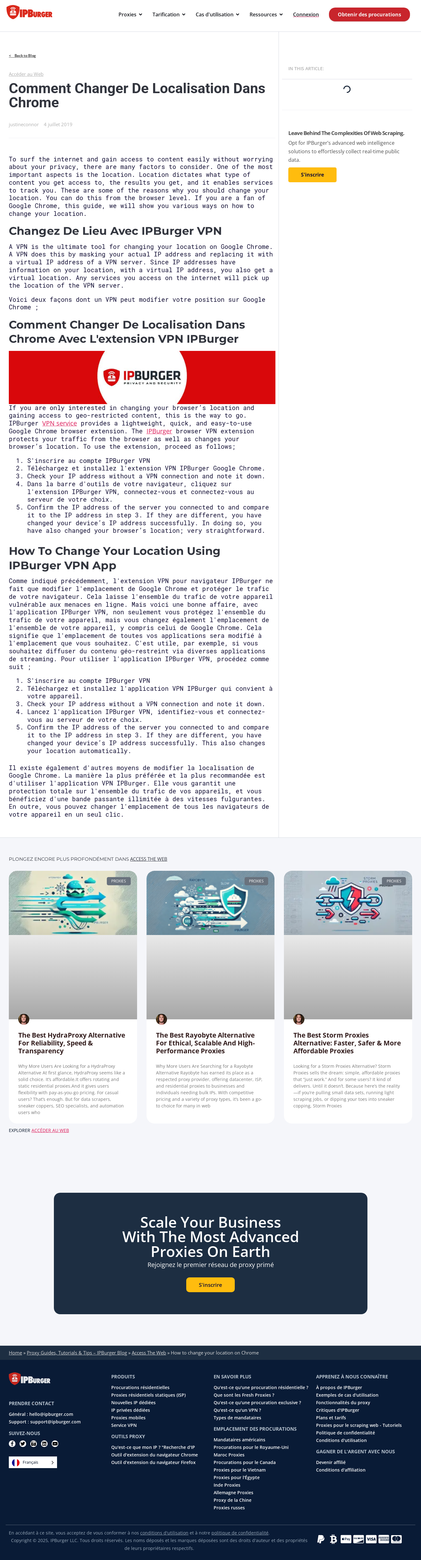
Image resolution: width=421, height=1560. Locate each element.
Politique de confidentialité (345, 1433)
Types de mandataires (237, 1418)
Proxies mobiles (128, 1418)
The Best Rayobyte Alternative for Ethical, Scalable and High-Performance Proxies (205, 1043)
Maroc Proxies (229, 1455)
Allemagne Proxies (233, 1492)
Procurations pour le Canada (245, 1462)
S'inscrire (312, 174)
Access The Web (148, 859)
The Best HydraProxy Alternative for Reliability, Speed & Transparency (71, 1043)
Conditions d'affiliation (341, 1470)
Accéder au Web (26, 74)
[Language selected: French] (33, 1462)
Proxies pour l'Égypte (237, 1477)
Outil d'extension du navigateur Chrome (154, 1455)
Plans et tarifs (331, 1418)
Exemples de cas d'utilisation (347, 1395)
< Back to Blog (22, 55)
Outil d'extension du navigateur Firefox (153, 1462)
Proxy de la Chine (232, 1500)
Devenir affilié (331, 1462)
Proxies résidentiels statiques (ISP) (148, 1395)
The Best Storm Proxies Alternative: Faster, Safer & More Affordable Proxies (347, 1043)
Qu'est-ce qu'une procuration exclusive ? (257, 1402)
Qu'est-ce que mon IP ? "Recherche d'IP (153, 1447)
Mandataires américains (239, 1440)
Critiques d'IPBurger (337, 1410)
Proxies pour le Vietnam (240, 1470)
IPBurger (159, 431)
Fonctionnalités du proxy (343, 1402)
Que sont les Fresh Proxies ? (244, 1395)
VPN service (59, 423)
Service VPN (124, 1425)
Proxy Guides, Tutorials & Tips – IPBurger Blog (77, 1352)
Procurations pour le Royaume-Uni (251, 1447)
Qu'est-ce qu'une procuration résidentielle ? (261, 1387)
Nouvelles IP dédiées (133, 1402)
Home (15, 1352)
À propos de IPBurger (339, 1387)
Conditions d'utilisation (341, 1440)
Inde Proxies (227, 1485)
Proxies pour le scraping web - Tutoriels (359, 1425)
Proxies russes (229, 1508)
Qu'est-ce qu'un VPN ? (237, 1410)
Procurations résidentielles (140, 1387)
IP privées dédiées (130, 1410)
